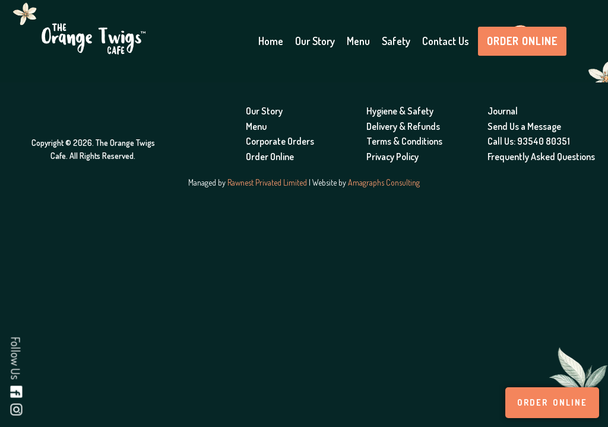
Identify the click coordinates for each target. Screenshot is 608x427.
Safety (396, 40)
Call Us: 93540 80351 (528, 141)
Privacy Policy (392, 156)
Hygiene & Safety (399, 111)
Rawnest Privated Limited (267, 182)
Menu (358, 40)
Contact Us (445, 40)
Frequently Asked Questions (541, 156)
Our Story (315, 40)
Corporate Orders (280, 141)
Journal (502, 111)
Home (270, 40)
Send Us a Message (524, 126)
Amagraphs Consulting (384, 182)
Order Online (522, 40)
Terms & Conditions (404, 141)
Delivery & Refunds (403, 126)
